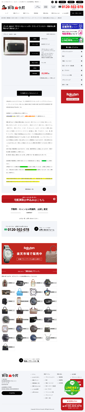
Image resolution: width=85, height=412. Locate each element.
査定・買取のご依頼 (76, 13)
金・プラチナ (72, 70)
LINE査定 (62, 2)
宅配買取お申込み (72, 401)
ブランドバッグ (72, 79)
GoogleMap (12, 393)
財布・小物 (72, 84)
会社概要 (74, 374)
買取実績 (36, 13)
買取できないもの (55, 13)
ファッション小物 (72, 75)
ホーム (33, 374)
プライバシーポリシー (77, 377)
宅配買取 (71, 2)
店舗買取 (80, 2)
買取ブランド (16, 13)
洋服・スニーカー (72, 61)
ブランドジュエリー (72, 51)
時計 (72, 56)
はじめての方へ (35, 377)
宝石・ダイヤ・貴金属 (72, 65)
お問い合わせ (35, 392)
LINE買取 (61, 383)
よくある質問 (65, 13)
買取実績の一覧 (29, 189)
